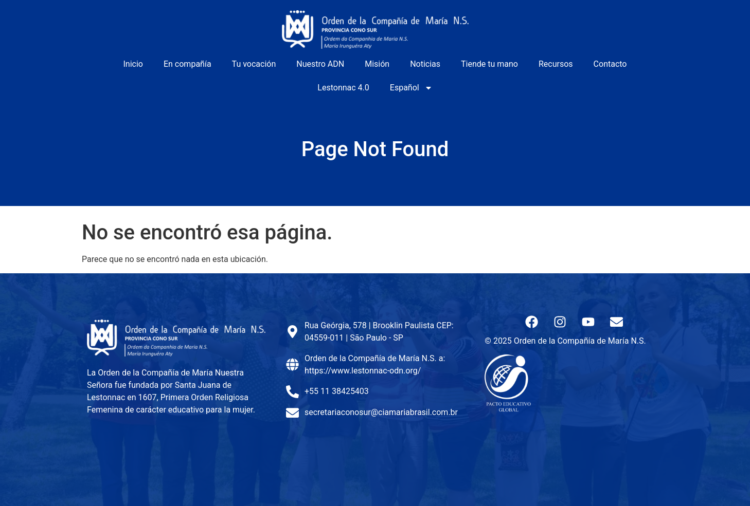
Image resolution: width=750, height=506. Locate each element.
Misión (377, 64)
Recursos (556, 64)
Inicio (133, 64)
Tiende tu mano (489, 64)
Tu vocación (254, 64)
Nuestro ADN (320, 64)
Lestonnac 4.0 (343, 87)
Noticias (425, 64)
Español (411, 88)
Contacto (610, 64)
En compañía (187, 64)
